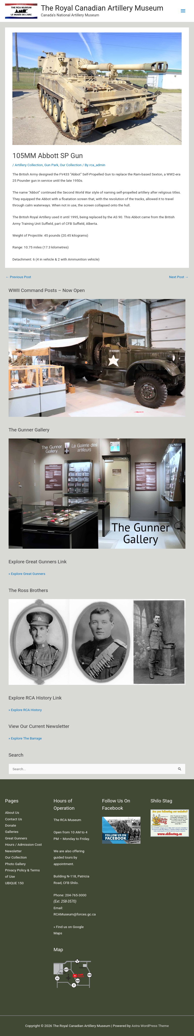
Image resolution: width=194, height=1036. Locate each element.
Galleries (11, 832)
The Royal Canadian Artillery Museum (102, 8)
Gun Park (51, 165)
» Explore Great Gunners (27, 574)
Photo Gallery (15, 864)
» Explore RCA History (25, 710)
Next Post (178, 277)
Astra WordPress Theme (150, 1026)
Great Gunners (16, 838)
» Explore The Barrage (25, 738)
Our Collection (71, 165)
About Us (12, 812)
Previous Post (18, 277)
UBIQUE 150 (14, 883)
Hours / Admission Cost (23, 844)
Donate (10, 825)
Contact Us (13, 819)
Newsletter (13, 851)
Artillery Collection (29, 165)
